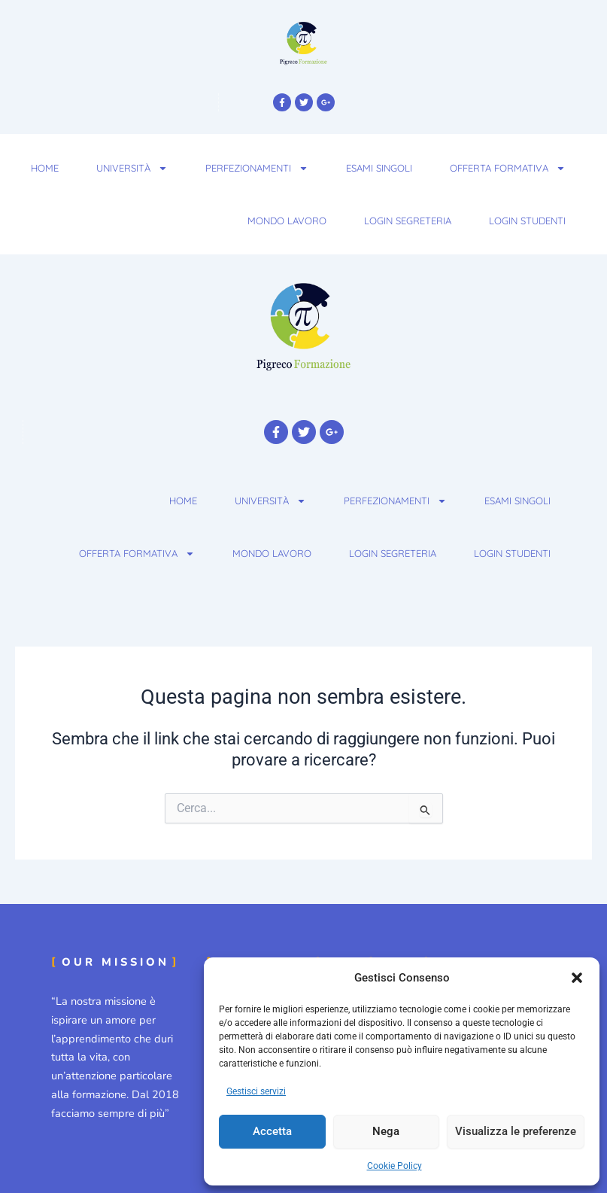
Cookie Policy (394, 1166)
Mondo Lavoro (286, 221)
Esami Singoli (379, 168)
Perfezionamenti (256, 168)
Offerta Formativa (508, 168)
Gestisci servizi (256, 1091)
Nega (385, 1131)
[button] (576, 977)
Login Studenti (527, 221)
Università (132, 168)
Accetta (272, 1131)
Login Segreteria (407, 221)
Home (45, 168)
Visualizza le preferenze (515, 1131)
